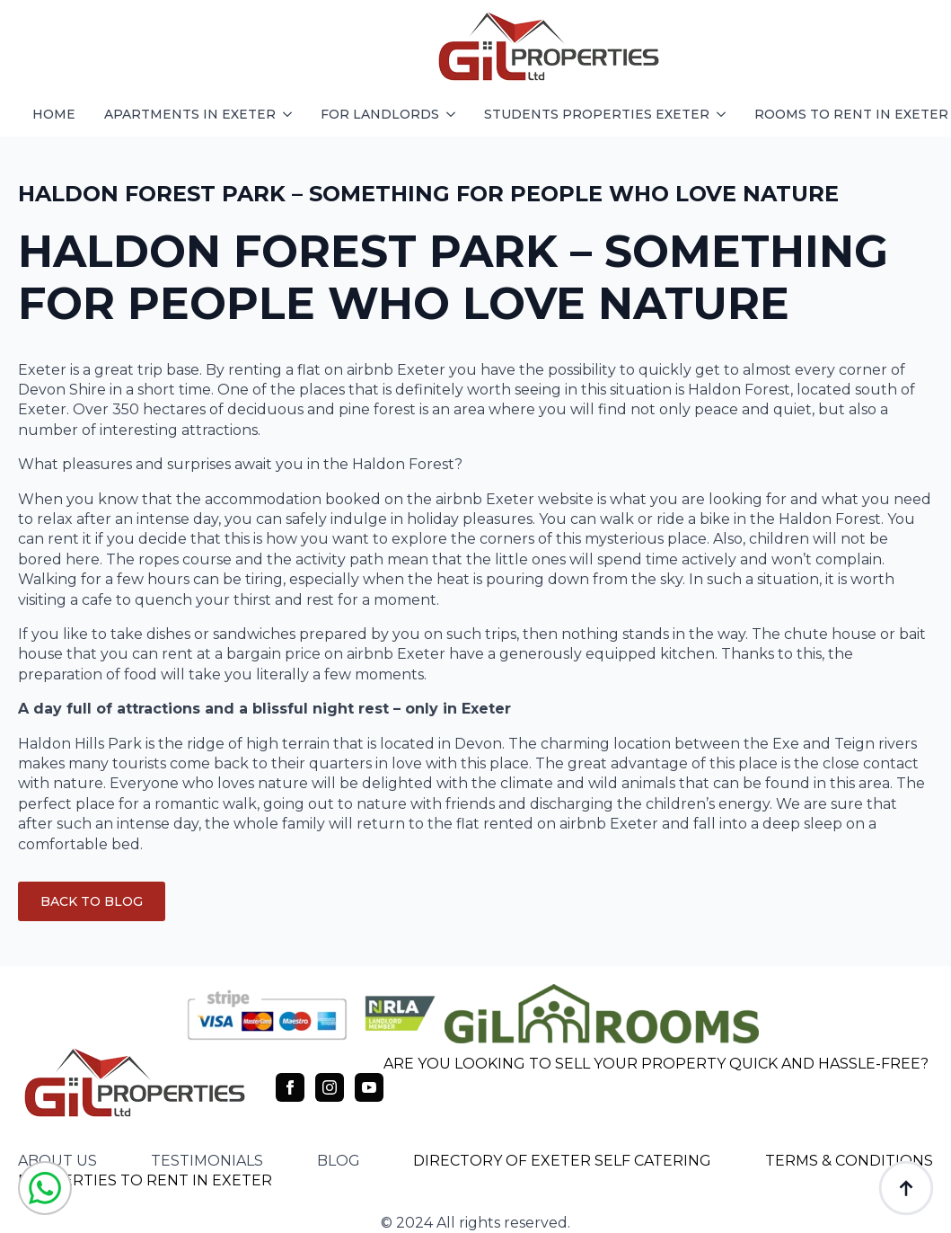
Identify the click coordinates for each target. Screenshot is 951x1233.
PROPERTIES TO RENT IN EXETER (145, 1180)
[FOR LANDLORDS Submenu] (454, 114)
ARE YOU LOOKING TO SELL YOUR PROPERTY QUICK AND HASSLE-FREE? (656, 1063)
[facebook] (290, 1087)
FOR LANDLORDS (380, 114)
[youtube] (369, 1087)
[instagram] (329, 1087)
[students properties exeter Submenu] (724, 114)
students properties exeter (596, 114)
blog (338, 1160)
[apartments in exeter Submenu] (291, 114)
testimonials (207, 1160)
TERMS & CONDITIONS (849, 1160)
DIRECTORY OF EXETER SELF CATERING (562, 1160)
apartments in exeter (190, 114)
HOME (53, 114)
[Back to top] (906, 1188)
